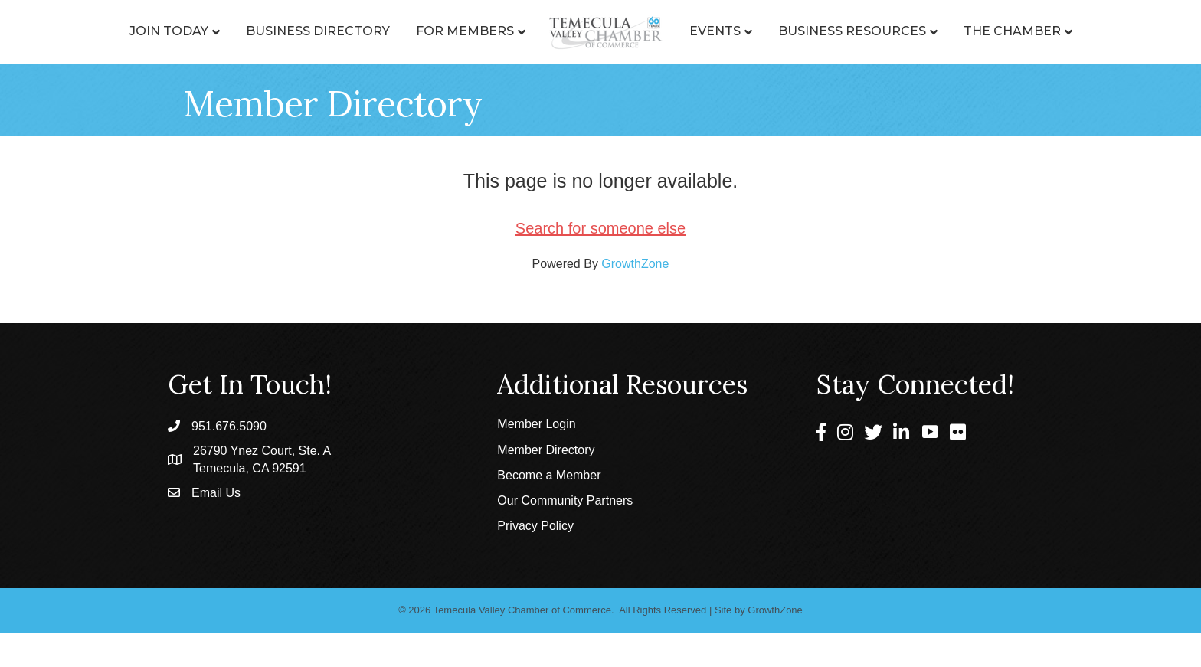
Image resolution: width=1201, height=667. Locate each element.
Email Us (216, 492)
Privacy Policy (535, 525)
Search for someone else (600, 228)
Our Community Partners (565, 500)
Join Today (168, 31)
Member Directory (545, 449)
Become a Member (548, 475)
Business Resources (852, 31)
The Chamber (1012, 31)
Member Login (536, 423)
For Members (465, 31)
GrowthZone (635, 263)
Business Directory (318, 31)
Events (715, 31)
